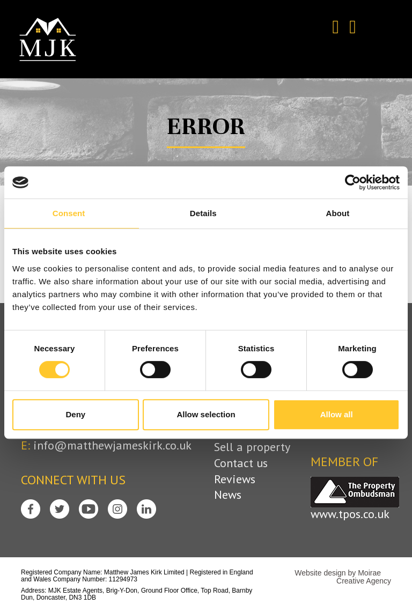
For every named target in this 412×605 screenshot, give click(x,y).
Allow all (336, 414)
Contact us (241, 463)
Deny (75, 414)
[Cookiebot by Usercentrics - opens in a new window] (353, 182)
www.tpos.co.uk (350, 514)
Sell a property (252, 447)
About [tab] (338, 213)
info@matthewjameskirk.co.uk (112, 445)
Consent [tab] (69, 213)
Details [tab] (203, 213)
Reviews (234, 479)
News (227, 494)
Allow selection (205, 414)
